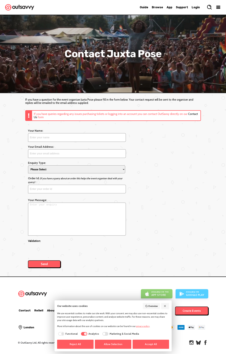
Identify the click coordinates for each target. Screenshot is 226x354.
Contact (25, 310)
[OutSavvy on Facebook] (205, 342)
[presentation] (52, 249)
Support (182, 7)
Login (196, 7)
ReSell (38, 310)
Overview (151, 306)
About (51, 310)
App (169, 7)
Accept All (151, 344)
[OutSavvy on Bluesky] (198, 342)
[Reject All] (165, 306)
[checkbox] (67, 334)
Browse (157, 7)
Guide (144, 7)
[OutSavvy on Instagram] (191, 342)
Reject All (75, 344)
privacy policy (143, 326)
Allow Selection (113, 344)
